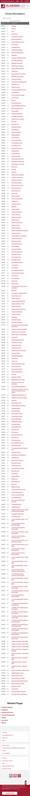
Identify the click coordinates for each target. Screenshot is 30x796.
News (3, 763)
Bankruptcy (14, 290)
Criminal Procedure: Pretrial (18, 304)
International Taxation (16, 345)
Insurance (14, 169)
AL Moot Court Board (16, 217)
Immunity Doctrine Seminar (18, 68)
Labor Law (14, 172)
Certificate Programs (7, 712)
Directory (4, 758)
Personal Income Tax (16, 103)
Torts (13, 31)
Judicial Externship (16, 507)
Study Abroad (15, 358)
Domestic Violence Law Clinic (18, 678)
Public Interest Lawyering (17, 460)
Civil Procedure (15, 44)
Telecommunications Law (17, 492)
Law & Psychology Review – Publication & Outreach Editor (18, 570)
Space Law (14, 121)
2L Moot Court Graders (17, 212)
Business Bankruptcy (16, 306)
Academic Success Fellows (18, 119)
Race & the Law (15, 124)
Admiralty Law (15, 201)
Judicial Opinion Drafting (17, 262)
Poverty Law (14, 361)
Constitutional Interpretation (18, 468)
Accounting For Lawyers (17, 342)
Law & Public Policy (16, 516)
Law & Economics (15, 278)
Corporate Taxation (16, 424)
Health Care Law (15, 220)
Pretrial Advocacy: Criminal (18, 164)
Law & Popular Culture (17, 182)
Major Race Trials (15, 471)
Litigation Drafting (16, 476)
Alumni (3, 740)
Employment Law (15, 84)
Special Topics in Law (16, 296)
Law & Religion (15, 267)
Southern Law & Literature (17, 66)
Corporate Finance (16, 353)
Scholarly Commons (6, 768)
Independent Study (16, 408)
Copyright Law (15, 275)
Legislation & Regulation (17, 311)
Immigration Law (15, 129)
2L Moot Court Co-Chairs (17, 177)
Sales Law (14, 374)
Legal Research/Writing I (17, 50)
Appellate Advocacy (16, 228)
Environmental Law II (16, 366)
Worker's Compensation (17, 222)
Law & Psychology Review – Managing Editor (18, 595)
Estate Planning (15, 437)
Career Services (5, 745)
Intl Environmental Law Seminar (19, 350)
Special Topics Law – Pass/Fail (18, 74)
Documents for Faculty (7, 760)
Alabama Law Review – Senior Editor (20, 644)
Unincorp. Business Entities (18, 340)
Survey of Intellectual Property (18, 489)
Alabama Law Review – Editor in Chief (20, 670)
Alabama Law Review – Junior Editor (20, 641)
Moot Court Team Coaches (18, 185)
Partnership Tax (15, 429)
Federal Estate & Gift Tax (17, 113)
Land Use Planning (16, 214)
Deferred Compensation (17, 435)
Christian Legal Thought (17, 413)
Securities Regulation (16, 249)
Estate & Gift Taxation (16, 419)
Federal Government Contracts (19, 309)
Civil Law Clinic (15, 689)
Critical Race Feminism (17, 322)
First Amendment (15, 246)
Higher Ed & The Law (16, 254)
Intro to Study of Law (16, 257)
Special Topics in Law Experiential (19, 334)
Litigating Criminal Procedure (18, 364)
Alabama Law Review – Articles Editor (20, 646)
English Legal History (16, 465)
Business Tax (15, 479)
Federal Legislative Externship (18, 301)
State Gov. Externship (16, 188)
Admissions (4, 738)
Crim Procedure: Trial (16, 403)
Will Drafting (14, 317)
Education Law (15, 283)
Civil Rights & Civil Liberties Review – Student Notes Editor (20, 625)
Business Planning (16, 196)
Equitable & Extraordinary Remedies (20, 230)
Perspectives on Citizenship (18, 161)
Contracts (14, 26)
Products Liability (15, 209)
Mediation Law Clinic (16, 686)
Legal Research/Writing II (17, 116)
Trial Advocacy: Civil (16, 145)
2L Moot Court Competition (18, 174)
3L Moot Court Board (16, 132)
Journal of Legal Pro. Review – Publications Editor (18, 536)
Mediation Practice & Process (18, 379)
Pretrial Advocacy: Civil (17, 143)
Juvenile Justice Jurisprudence (19, 405)
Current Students (6, 753)
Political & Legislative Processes (19, 89)
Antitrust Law (15, 193)
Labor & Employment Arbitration (19, 386)
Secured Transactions (16, 140)
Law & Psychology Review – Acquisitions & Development (18, 574)
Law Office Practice (16, 204)
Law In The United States (17, 198)
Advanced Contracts (16, 452)
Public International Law (17, 252)
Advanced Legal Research (17, 52)
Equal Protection (15, 92)
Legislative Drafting (16, 314)
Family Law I (14, 167)
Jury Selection (15, 473)
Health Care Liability (16, 445)
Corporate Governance (17, 244)
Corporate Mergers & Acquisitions (19, 236)
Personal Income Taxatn (17, 416)
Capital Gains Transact (17, 421)
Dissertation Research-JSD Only (19, 691)
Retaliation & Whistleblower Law (19, 395)
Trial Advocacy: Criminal (17, 36)
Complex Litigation (16, 153)
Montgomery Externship (17, 63)
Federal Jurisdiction (16, 156)
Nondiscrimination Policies (8, 766)
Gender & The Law (16, 87)
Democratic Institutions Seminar (19, 58)
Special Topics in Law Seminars (19, 332)
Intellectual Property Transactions (19, 397)
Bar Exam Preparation (17, 39)
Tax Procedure (15, 432)
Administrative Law (16, 190)
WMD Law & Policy (16, 487)
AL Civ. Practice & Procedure (18, 95)
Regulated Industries (16, 319)
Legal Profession (15, 137)
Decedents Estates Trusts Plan (18, 105)
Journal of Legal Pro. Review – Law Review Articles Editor (19, 541)
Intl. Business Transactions (18, 159)
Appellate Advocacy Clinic (17, 673)
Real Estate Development (17, 356)
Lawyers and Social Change (18, 495)
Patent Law (14, 484)
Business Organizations (17, 108)
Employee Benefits (16, 298)
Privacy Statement (6, 788)
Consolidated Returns (16, 497)
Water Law (14, 206)
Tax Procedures (15, 97)
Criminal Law (14, 34)
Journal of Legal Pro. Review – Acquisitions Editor (18, 524)
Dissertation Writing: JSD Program (19, 694)
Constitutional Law (16, 47)
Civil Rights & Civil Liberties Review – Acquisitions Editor (20, 621)
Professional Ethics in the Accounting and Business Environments (20, 510)
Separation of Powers (16, 348)
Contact (4, 750)
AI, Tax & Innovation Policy (17, 270)
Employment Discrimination (18, 273)
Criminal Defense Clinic (17, 675)
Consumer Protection (16, 79)
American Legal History (17, 369)
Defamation (14, 55)
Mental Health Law (16, 481)
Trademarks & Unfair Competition (19, 329)
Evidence (14, 100)
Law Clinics (5, 720)
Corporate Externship (16, 504)
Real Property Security (17, 180)
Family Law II (14, 337)
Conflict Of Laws (15, 151)
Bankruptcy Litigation (16, 377)
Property (13, 28)
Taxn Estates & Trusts (16, 427)
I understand (9, 793)
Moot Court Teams (16, 225)
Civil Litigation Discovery (17, 60)
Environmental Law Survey (18, 443)
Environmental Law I (16, 233)
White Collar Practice (16, 241)
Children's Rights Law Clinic (18, 683)
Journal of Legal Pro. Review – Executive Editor (18, 549)
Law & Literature (15, 457)
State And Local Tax (16, 440)
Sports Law (14, 400)
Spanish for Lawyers (16, 463)
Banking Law (14, 281)
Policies (4, 723)
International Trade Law (17, 148)
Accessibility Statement (7, 735)
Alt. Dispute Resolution (17, 238)
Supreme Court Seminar (17, 371)
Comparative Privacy (16, 127)
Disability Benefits (16, 135)
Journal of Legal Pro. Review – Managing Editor (18, 553)
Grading (4, 717)
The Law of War (15, 111)
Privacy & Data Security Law (18, 42)
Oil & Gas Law (15, 71)
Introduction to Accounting (18, 514)
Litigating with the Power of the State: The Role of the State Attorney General (20, 390)
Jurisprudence (15, 265)
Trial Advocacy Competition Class (19, 82)
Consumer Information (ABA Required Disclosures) (13, 748)
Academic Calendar (7, 707)
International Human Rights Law (19, 455)
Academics (5, 710)
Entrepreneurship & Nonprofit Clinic (20, 681)
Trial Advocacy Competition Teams (19, 293)
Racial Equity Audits (16, 259)
